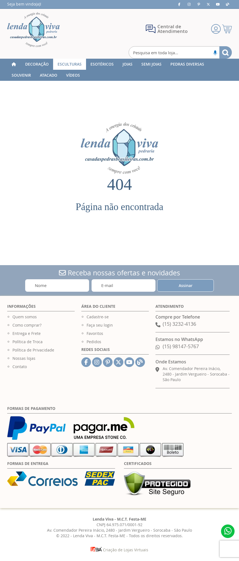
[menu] (119, 70)
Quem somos (24, 316)
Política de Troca (27, 341)
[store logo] (33, 29)
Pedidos (94, 341)
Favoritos (95, 333)
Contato (19, 366)
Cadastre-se (98, 316)
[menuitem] (37, 64)
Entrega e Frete (26, 333)
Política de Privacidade (33, 350)
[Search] (225, 52)
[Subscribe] (185, 285)
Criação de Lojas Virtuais (119, 549)
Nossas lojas (23, 358)
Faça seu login (100, 325)
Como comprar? (26, 325)
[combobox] (180, 52)
